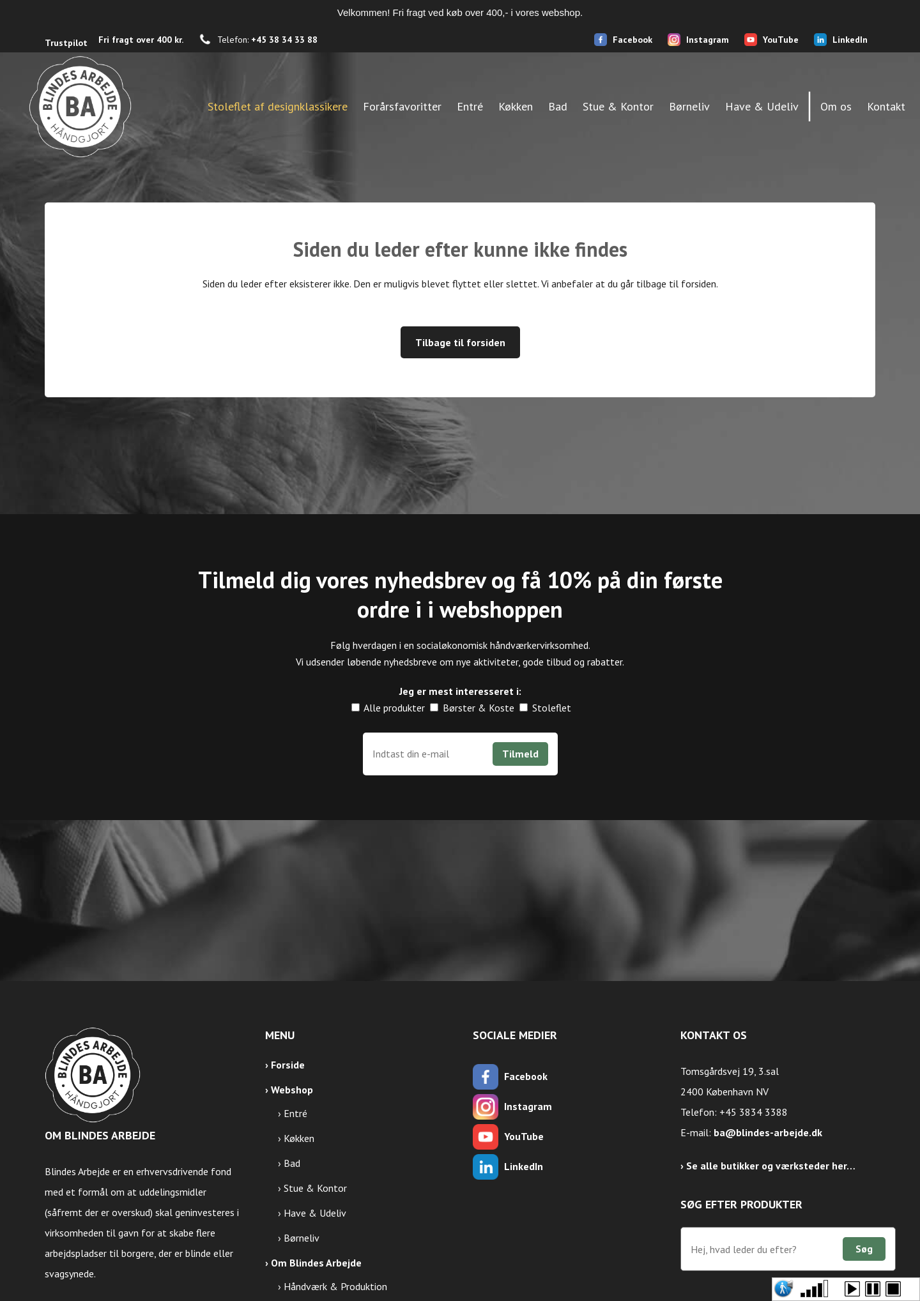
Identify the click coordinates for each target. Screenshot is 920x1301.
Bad (292, 1163)
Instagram (707, 39)
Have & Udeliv (315, 1212)
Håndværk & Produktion (335, 1286)
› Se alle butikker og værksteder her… (767, 1165)
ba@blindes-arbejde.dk (768, 1132)
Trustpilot (66, 43)
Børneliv (301, 1237)
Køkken (299, 1138)
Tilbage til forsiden (460, 342)
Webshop (292, 1089)
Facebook (632, 39)
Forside (288, 1064)
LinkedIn (850, 39)
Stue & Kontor (315, 1188)
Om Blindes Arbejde (316, 1262)
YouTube (781, 39)
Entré (295, 1113)
